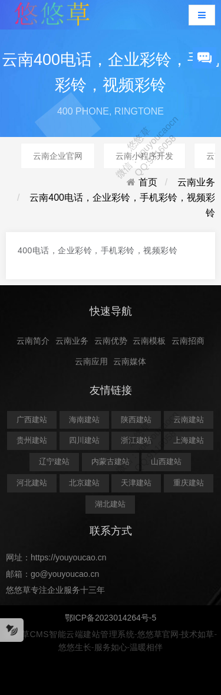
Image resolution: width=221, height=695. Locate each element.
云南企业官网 (58, 156)
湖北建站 (110, 504)
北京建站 (84, 482)
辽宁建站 (54, 461)
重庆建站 (188, 482)
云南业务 (196, 182)
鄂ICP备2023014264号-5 (111, 617)
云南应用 (91, 361)
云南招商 (187, 340)
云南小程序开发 (144, 156)
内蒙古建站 (110, 461)
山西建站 (166, 461)
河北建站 (32, 482)
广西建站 (32, 419)
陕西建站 (136, 419)
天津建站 (136, 482)
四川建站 (84, 440)
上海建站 (188, 440)
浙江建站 (136, 440)
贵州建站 (32, 440)
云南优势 (110, 340)
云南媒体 (129, 361)
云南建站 (188, 419)
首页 (147, 182)
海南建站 (84, 419)
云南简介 (33, 340)
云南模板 (149, 340)
